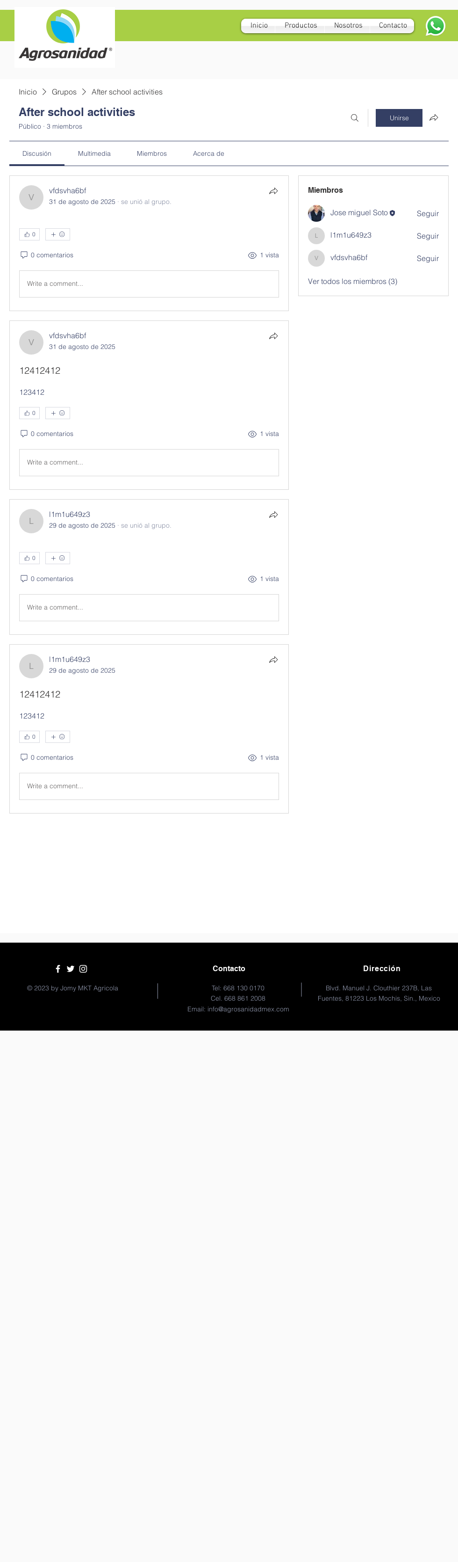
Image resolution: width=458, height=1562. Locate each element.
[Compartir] (273, 190)
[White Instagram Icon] (83, 969)
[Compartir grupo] (433, 117)
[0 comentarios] (46, 255)
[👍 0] (29, 234)
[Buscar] (354, 118)
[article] (149, 243)
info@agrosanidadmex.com (248, 1009)
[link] (36, 153)
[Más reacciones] (57, 234)
